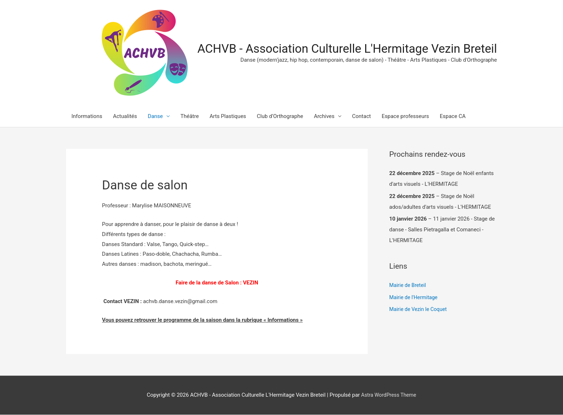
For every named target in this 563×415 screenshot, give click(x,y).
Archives (324, 117)
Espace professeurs (405, 117)
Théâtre (190, 117)
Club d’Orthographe (280, 117)
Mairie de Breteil (408, 286)
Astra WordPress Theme (389, 395)
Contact (361, 117)
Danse (155, 117)
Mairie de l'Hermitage (414, 297)
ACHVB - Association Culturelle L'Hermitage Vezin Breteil (339, 49)
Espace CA (453, 117)
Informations (86, 117)
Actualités (125, 117)
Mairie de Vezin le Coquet (419, 310)
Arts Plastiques (228, 117)
